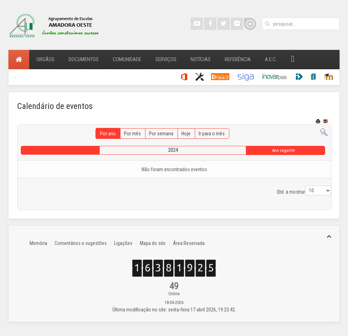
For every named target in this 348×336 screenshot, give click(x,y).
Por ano (108, 133)
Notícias (201, 59)
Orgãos (45, 59)
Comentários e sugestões (81, 243)
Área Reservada (189, 243)
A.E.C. (271, 59)
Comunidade (127, 59)
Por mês (132, 133)
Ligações (123, 243)
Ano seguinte (283, 150)
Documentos (84, 59)
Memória (38, 243)
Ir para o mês (212, 133)
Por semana (161, 133)
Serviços (165, 59)
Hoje (186, 133)
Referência (238, 59)
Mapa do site (153, 243)
